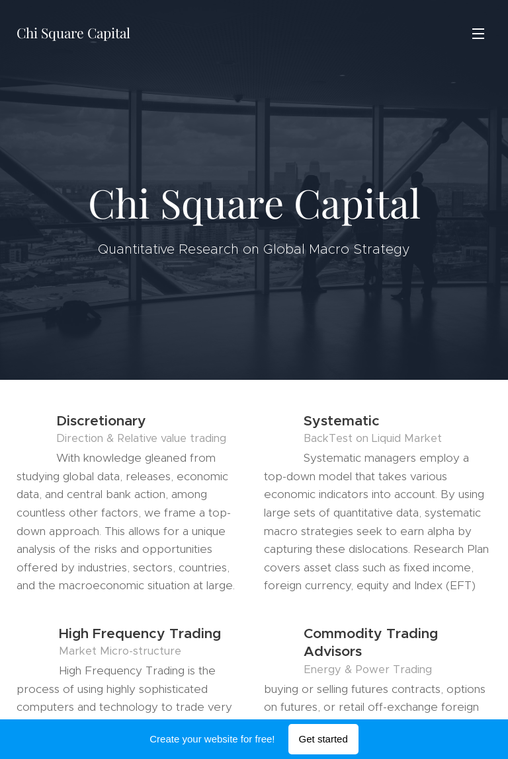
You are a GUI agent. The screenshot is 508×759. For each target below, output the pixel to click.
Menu (478, 33)
